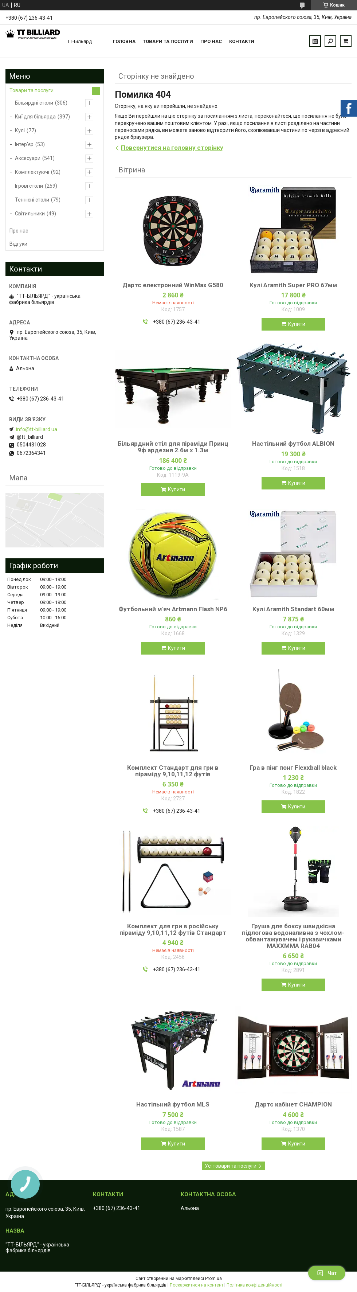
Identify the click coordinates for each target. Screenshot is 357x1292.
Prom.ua (213, 1278)
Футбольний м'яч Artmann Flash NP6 (172, 609)
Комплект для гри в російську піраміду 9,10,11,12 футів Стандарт (172, 929)
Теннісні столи (32, 200)
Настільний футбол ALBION (293, 443)
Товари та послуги (168, 41)
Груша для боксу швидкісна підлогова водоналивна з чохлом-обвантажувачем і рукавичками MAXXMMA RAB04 (293, 936)
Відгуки (18, 244)
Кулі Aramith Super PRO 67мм (293, 285)
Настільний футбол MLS (172, 1104)
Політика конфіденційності (254, 1285)
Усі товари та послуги (230, 1166)
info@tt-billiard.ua (36, 429)
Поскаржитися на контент (196, 1285)
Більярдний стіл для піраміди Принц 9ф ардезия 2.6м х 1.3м (173, 446)
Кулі (20, 130)
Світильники (30, 213)
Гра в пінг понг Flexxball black (293, 767)
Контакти (241, 41)
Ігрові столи (29, 186)
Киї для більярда (35, 117)
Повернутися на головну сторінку (172, 147)
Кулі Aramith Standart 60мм (293, 609)
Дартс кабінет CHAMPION (293, 1104)
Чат (327, 1273)
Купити (296, 324)
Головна (124, 41)
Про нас (211, 41)
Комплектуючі (32, 172)
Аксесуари (27, 158)
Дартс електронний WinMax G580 (172, 285)
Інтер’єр (24, 144)
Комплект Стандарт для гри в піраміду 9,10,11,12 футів (173, 770)
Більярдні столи (34, 103)
